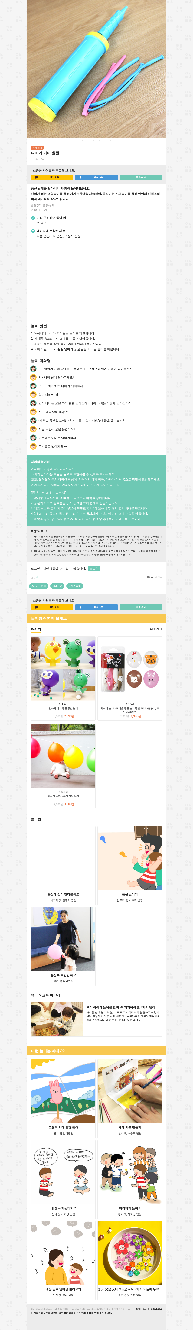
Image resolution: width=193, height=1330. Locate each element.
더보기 (156, 629)
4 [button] (99, 141)
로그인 (94, 568)
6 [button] (111, 141)
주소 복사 (141, 177)
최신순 (158, 577)
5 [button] (105, 141)
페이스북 (91, 177)
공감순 (150, 577)
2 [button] (88, 141)
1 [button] (82, 141)
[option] (96, 69)
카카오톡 (47, 177)
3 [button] (94, 141)
